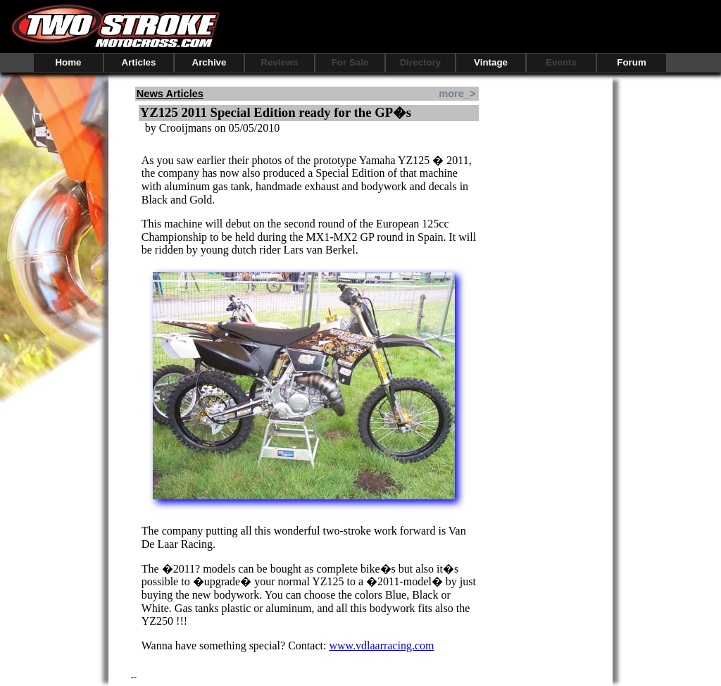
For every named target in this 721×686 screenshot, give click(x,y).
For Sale (350, 62)
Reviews (279, 62)
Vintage (491, 62)
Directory (420, 62)
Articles (139, 62)
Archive (209, 62)
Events (561, 62)
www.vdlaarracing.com (381, 645)
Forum (631, 62)
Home (68, 62)
